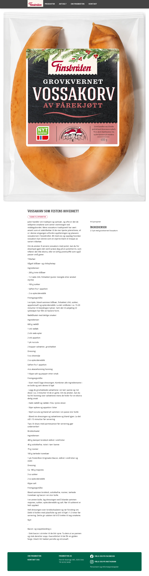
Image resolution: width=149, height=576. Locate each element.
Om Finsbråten (34, 556)
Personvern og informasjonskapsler (104, 567)
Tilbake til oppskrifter (37, 217)
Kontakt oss (34, 560)
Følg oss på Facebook (102, 556)
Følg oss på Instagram (103, 561)
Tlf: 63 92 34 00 (65, 562)
